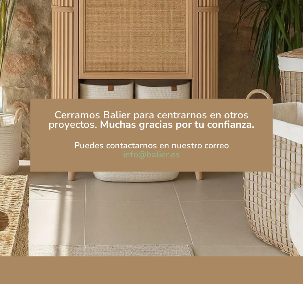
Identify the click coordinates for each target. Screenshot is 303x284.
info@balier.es (151, 155)
